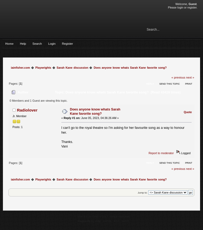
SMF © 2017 (100, 216)
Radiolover (27, 110)
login (180, 7)
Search (37, 43)
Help (23, 43)
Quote (188, 112)
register (192, 7)
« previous (178, 77)
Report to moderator (161, 153)
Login (52, 43)
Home (9, 43)
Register (67, 43)
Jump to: (142, 192)
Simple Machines (119, 216)
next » (190, 77)
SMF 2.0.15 (84, 216)
